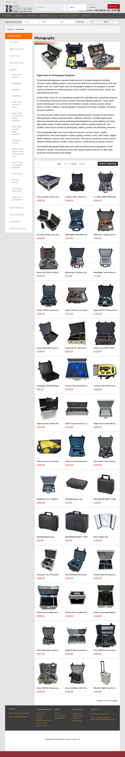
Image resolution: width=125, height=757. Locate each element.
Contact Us (40, 713)
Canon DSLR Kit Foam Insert (105, 311)
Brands (57, 713)
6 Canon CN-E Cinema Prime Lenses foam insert (84, 198)
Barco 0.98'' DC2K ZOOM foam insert (52, 274)
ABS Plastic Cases (16, 63)
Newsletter (77, 720)
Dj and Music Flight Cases (17, 190)
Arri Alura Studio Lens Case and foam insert (55, 236)
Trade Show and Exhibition (17, 198)
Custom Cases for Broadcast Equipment (17, 165)
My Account (77, 713)
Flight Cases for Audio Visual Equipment (16, 130)
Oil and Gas (16, 96)
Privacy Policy (41, 723)
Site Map (39, 718)
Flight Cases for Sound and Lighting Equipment (17, 117)
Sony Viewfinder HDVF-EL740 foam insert (82, 689)
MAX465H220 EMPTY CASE (76, 538)
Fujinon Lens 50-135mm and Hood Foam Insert (84, 462)
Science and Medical (16, 76)
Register (8, 2)
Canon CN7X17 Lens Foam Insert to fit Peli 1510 (84, 311)
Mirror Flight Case (101, 538)
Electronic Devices (15, 181)
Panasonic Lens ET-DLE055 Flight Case (53, 576)
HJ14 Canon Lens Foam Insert (106, 462)
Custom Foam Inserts (17, 229)
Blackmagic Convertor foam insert (79, 274)
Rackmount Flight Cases (17, 215)
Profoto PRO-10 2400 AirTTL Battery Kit (81, 614)
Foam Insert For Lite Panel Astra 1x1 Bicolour (55, 462)
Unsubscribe (59, 718)
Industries (10, 29)
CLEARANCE (14, 222)
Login (14, 2)
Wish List (76, 718)
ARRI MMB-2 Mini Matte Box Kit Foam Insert (83, 236)
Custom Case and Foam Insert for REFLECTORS (85, 387)
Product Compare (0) (107, 164)
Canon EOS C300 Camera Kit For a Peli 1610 (55, 349)
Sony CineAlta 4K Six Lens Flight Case (52, 198)
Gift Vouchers (59, 716)
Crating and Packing (16, 141)
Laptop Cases (17, 174)
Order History (78, 716)
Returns (39, 716)
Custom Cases (15, 56)
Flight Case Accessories (17, 49)
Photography (20, 29)
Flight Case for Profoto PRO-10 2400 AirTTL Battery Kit (59, 425)
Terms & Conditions (43, 720)
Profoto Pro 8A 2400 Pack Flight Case (52, 614)
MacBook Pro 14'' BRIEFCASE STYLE (52, 500)
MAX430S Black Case (45, 538)
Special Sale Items (16, 208)
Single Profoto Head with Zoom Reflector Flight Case (86, 651)
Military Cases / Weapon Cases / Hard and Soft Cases (18, 152)
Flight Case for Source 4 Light (77, 425)
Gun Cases (13, 42)
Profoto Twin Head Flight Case (106, 614)
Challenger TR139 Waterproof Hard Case (53, 387)
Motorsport (16, 90)
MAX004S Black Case (74, 500)
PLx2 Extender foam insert (76, 576)
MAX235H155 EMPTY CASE (105, 500)
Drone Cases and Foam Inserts (17, 104)
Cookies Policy (42, 725)
